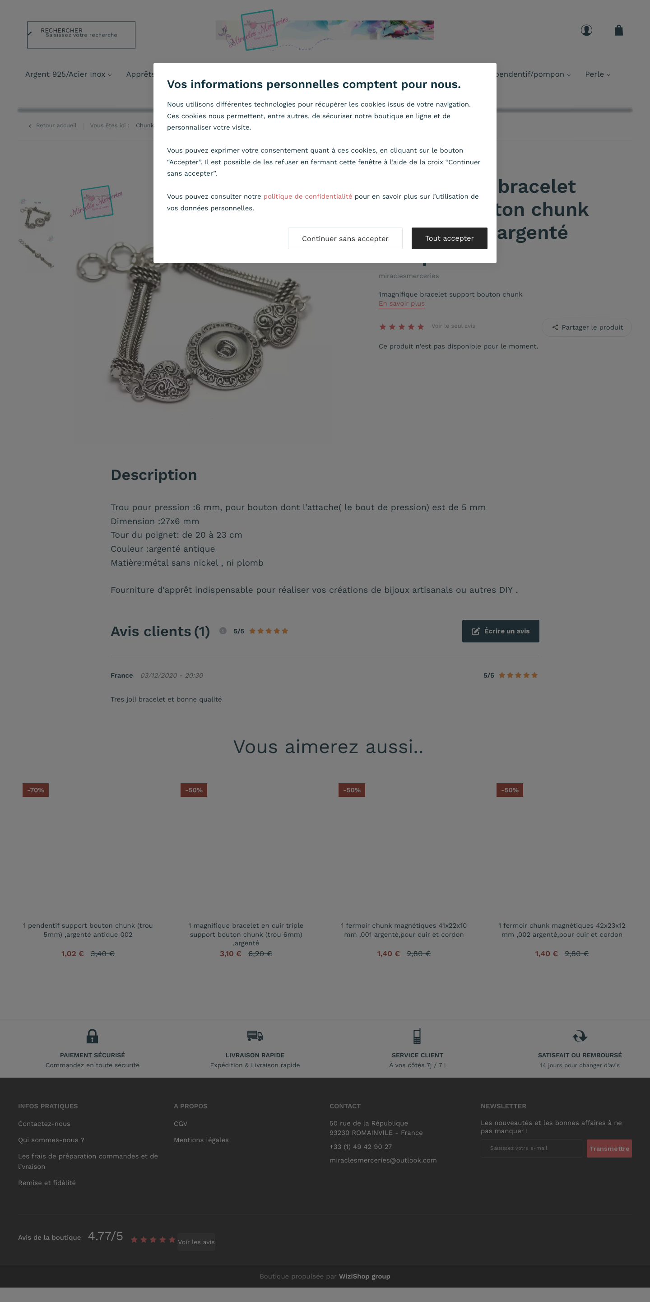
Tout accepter (449, 238)
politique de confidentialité (308, 196)
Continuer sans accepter (345, 238)
